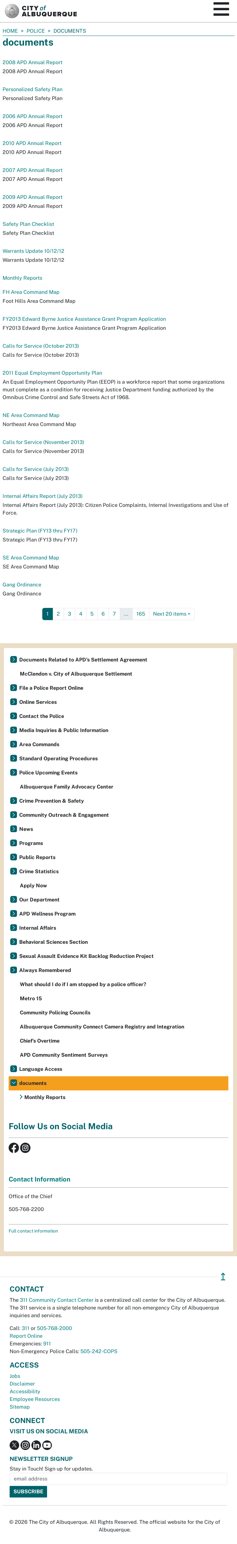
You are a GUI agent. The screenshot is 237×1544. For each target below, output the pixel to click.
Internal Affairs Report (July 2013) (43, 496)
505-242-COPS (99, 1351)
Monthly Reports (22, 278)
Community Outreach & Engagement (64, 815)
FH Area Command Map (31, 292)
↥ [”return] (223, 1277)
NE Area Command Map (31, 415)
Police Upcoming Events (48, 773)
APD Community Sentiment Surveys (64, 1055)
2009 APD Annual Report (32, 197)
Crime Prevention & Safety (51, 801)
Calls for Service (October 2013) (41, 346)
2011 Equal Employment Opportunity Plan (52, 373)
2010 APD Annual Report (32, 143)
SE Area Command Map (31, 558)
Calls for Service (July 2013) (36, 469)
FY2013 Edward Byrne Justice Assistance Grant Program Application (84, 319)
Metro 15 (31, 998)
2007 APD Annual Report (32, 170)
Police (36, 31)
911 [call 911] (47, 1344)
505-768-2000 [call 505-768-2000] (54, 1328)
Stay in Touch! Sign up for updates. (51, 1469)
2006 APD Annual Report (32, 116)
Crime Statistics (39, 871)
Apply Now (33, 886)
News (26, 829)
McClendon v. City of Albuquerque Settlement (76, 674)
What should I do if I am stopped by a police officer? (83, 984)
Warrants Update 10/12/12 (33, 251)
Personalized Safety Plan (32, 89)
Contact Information (39, 1179)
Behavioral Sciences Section (53, 942)
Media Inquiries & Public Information (63, 730)
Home (10, 31)
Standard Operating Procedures (58, 758)
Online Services (38, 702)
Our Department (39, 900)
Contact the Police (41, 716)
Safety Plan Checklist (28, 224)
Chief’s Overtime (40, 1041)
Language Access (40, 1069)
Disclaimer (22, 1384)
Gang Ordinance (22, 585)
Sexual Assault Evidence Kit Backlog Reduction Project (86, 956)
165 (140, 614)
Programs (31, 843)
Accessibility (25, 1391)
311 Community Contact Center (57, 1300)
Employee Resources (35, 1399)
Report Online (26, 1336)
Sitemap (20, 1407)
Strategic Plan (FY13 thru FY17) (40, 531)
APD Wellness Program (47, 914)
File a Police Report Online (51, 688)
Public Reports (37, 857)
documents (32, 1083)
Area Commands (39, 744)
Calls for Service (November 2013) (43, 442)
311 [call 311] (25, 1328)
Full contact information (33, 1230)
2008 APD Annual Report (32, 62)
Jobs (15, 1376)
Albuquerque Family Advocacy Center (66, 787)
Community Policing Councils (55, 1013)
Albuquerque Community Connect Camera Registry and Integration (102, 1027)
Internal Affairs (37, 928)
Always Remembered (45, 970)
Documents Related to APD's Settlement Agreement (83, 660)
